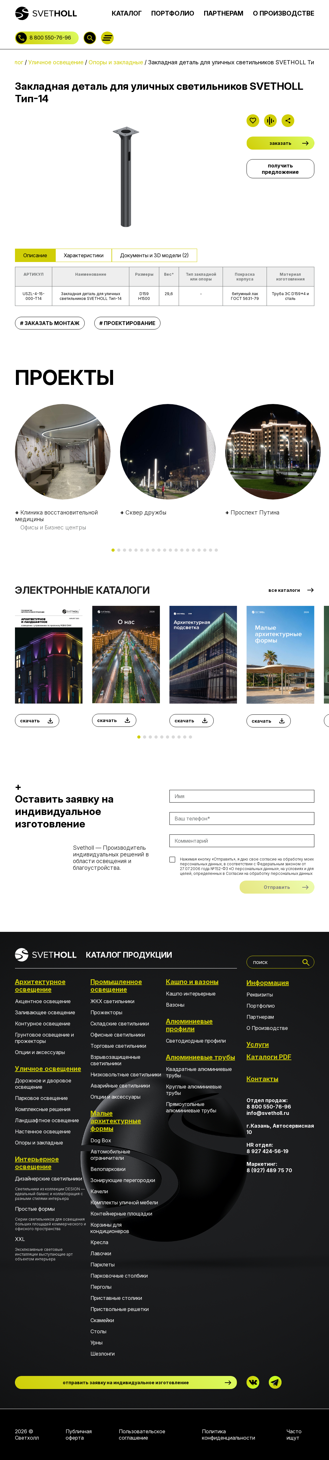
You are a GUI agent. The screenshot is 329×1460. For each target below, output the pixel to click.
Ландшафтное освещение (47, 1120)
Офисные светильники (117, 1034)
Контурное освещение (42, 1023)
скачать (30, 720)
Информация (268, 983)
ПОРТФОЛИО (172, 13)
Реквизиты (260, 994)
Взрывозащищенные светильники (115, 1060)
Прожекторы (106, 1012)
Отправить (277, 887)
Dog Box (100, 1140)
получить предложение (280, 168)
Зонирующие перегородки (122, 1180)
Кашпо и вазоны (192, 982)
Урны (96, 1342)
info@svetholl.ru (268, 1113)
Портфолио (261, 1006)
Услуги (258, 1044)
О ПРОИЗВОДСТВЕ (283, 13)
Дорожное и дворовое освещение (43, 1083)
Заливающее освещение (45, 1012)
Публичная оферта (79, 1434)
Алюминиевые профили (189, 1025)
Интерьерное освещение (37, 1163)
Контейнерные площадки (121, 1213)
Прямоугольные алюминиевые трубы (191, 1107)
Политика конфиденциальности (228, 1434)
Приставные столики (116, 1298)
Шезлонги (102, 1353)
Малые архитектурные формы (115, 1120)
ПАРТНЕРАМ (223, 13)
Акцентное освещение (43, 1001)
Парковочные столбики (119, 1275)
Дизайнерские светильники (50, 1188)
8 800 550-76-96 (50, 37)
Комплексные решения (42, 1109)
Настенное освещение (43, 1131)
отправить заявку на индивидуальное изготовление (126, 1382)
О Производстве (267, 1028)
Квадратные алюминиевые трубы (199, 1072)
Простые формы (50, 1218)
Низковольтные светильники (125, 1074)
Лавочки (100, 1253)
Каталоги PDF (269, 1057)
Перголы (100, 1287)
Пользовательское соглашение (142, 1434)
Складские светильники (119, 1023)
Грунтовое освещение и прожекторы (44, 1037)
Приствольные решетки (119, 1309)
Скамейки (102, 1320)
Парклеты (102, 1264)
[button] (113, 550)
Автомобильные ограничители (110, 1154)
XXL (50, 1248)
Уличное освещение (48, 1069)
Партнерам (260, 1017)
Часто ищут (294, 1434)
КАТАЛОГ (127, 13)
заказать (280, 143)
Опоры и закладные (39, 1142)
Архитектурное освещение (40, 985)
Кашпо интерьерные (191, 993)
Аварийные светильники (120, 1085)
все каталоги (284, 590)
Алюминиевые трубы (200, 1057)
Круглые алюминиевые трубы (194, 1089)
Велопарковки (107, 1169)
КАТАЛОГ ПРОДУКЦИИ (129, 955)
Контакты (262, 1079)
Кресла (99, 1242)
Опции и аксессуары (40, 1052)
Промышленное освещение (116, 985)
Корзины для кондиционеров (109, 1228)
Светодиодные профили (196, 1041)
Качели (99, 1191)
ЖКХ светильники (112, 1001)
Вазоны (175, 1005)
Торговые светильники (118, 1046)
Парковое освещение (41, 1098)
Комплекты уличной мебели (124, 1202)
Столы (98, 1331)
